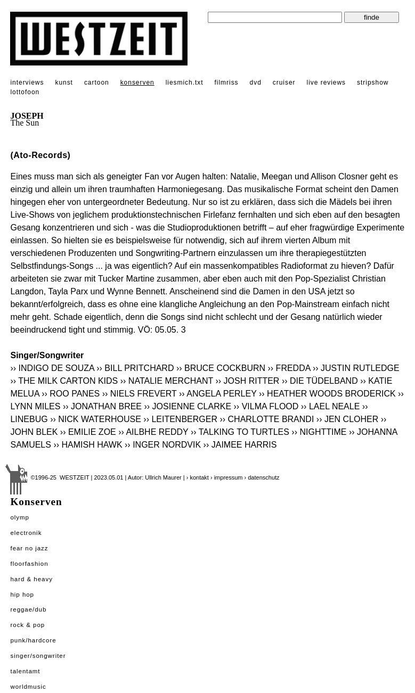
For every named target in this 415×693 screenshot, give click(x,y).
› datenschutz (262, 477)
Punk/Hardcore (33, 640)
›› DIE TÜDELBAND (320, 380)
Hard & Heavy (31, 579)
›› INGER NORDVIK (163, 444)
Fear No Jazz (29, 548)
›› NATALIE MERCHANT (166, 380)
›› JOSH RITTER (247, 380)
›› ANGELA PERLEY (218, 393)
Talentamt (25, 671)
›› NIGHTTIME (318, 431)
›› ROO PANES (71, 393)
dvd (256, 82)
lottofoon (24, 92)
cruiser (284, 82)
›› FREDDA (289, 368)
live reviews (326, 82)
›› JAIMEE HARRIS (240, 444)
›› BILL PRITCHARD (135, 368)
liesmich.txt (185, 82)
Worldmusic (28, 686)
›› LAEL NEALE (330, 406)
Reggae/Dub (28, 609)
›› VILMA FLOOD (266, 406)
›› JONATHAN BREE (102, 406)
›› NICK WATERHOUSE (95, 419)
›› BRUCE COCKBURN (220, 368)
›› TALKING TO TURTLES (240, 431)
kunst (63, 82)
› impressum (226, 477)
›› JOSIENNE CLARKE (187, 406)
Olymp (19, 517)
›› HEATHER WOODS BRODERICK (327, 393)
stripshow (372, 82)
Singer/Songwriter (38, 656)
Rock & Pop (27, 625)
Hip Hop (22, 594)
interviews (27, 82)
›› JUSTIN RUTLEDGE (356, 368)
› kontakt (197, 477)
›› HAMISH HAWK (87, 444)
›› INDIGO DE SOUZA (52, 368)
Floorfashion (29, 563)
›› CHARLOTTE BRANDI (266, 419)
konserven (137, 82)
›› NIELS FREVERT (139, 393)
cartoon (96, 82)
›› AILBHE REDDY (153, 431)
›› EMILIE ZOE (88, 431)
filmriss (227, 82)
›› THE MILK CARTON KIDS (64, 380)
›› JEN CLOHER (348, 419)
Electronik (26, 533)
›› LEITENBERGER (180, 419)
